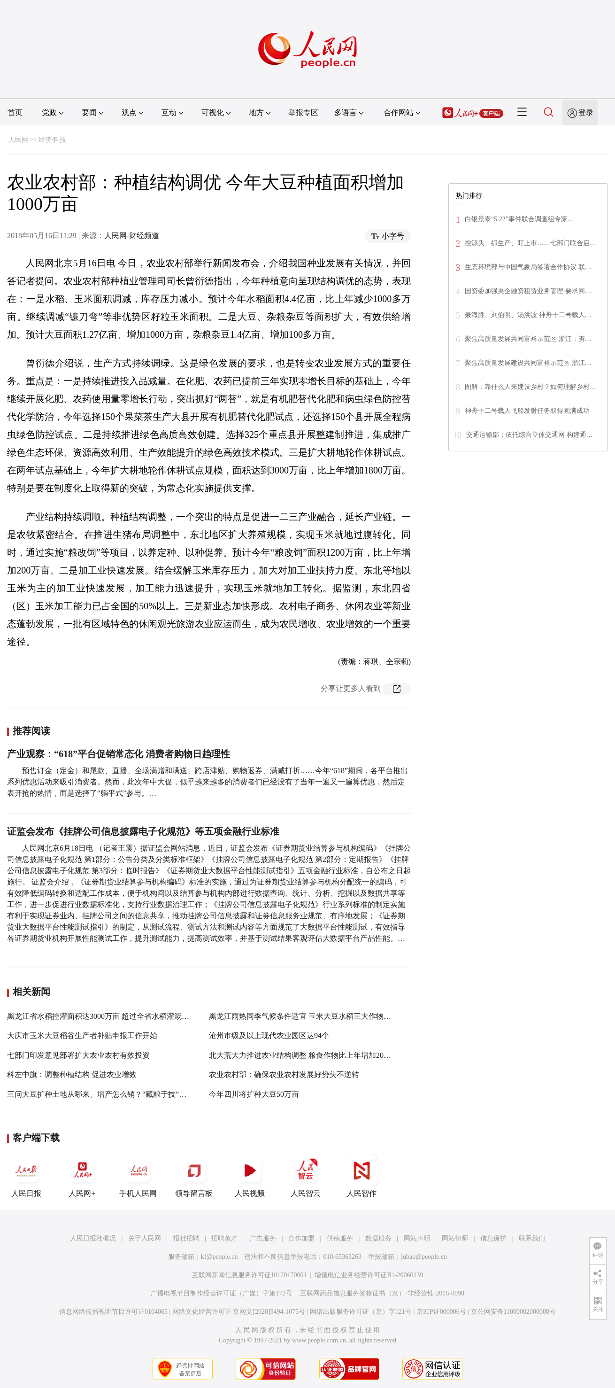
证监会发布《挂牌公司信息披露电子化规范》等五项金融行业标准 (143, 831)
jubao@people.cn (424, 1256)
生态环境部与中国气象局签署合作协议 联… (528, 267)
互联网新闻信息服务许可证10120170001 (249, 1275)
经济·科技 (52, 139)
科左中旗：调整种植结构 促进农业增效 (72, 1074)
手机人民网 (138, 1175)
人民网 (18, 139)
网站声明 (417, 1238)
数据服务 (378, 1238)
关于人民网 (144, 1238)
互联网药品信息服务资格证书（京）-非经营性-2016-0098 (382, 1293)
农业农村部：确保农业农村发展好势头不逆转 (284, 1074)
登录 (585, 112)
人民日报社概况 (93, 1238)
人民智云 (305, 1175)
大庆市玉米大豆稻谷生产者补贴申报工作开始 (82, 1035)
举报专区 (303, 112)
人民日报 (26, 1175)
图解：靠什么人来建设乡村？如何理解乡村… (530, 386)
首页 (15, 112)
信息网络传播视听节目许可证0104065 (113, 1311)
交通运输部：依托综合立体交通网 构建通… (529, 434)
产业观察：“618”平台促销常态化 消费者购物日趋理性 (118, 754)
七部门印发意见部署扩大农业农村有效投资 (78, 1055)
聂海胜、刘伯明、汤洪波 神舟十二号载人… (528, 314)
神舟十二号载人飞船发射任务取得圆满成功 (527, 410)
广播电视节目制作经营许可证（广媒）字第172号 (221, 1293)
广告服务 (263, 1238)
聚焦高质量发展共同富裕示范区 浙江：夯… (528, 338)
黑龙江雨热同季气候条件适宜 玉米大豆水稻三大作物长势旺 (307, 1016)
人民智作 (361, 1175)
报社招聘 (186, 1238)
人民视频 (249, 1175)
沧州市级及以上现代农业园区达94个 (269, 1035)
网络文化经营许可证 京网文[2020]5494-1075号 (239, 1311)
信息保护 (493, 1238)
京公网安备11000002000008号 (513, 1311)
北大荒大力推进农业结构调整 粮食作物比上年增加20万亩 (304, 1055)
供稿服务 (340, 1238)
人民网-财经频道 (131, 236)
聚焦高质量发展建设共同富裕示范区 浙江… (528, 362)
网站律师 (455, 1238)
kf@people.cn (219, 1256)
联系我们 (532, 1238)
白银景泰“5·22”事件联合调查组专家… (519, 219)
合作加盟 (301, 1238)
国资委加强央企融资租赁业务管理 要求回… (528, 291)
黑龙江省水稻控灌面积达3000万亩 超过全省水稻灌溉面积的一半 (113, 1016)
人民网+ (82, 1175)
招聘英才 (224, 1238)
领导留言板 (194, 1175)
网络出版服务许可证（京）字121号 (361, 1311)
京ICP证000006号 (441, 1311)
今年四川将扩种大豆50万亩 (254, 1094)
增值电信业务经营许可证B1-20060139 (369, 1275)
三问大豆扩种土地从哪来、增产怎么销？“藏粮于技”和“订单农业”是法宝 (126, 1094)
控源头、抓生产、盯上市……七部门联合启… (530, 243)
